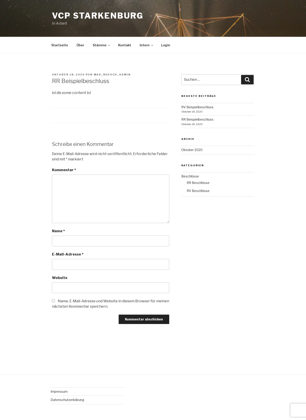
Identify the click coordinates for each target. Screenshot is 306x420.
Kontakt (124, 45)
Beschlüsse (190, 176)
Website (59, 278)
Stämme (102, 45)
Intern (147, 45)
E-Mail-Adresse (67, 254)
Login (165, 45)
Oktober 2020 (192, 150)
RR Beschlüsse (198, 183)
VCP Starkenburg (97, 16)
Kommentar (64, 170)
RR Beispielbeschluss (197, 119)
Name (58, 231)
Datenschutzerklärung (67, 400)
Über (80, 45)
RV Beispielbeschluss (197, 107)
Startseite (59, 45)
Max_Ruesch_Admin (112, 74)
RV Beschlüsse (198, 191)
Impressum (59, 391)
